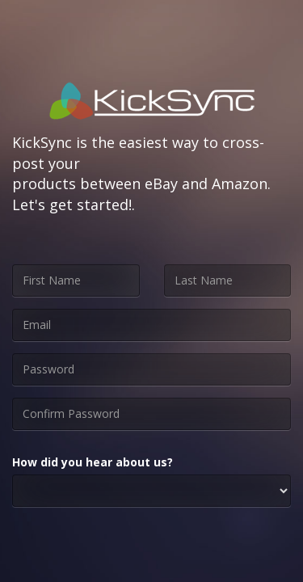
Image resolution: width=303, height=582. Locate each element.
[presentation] (135, 550)
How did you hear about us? (92, 462)
